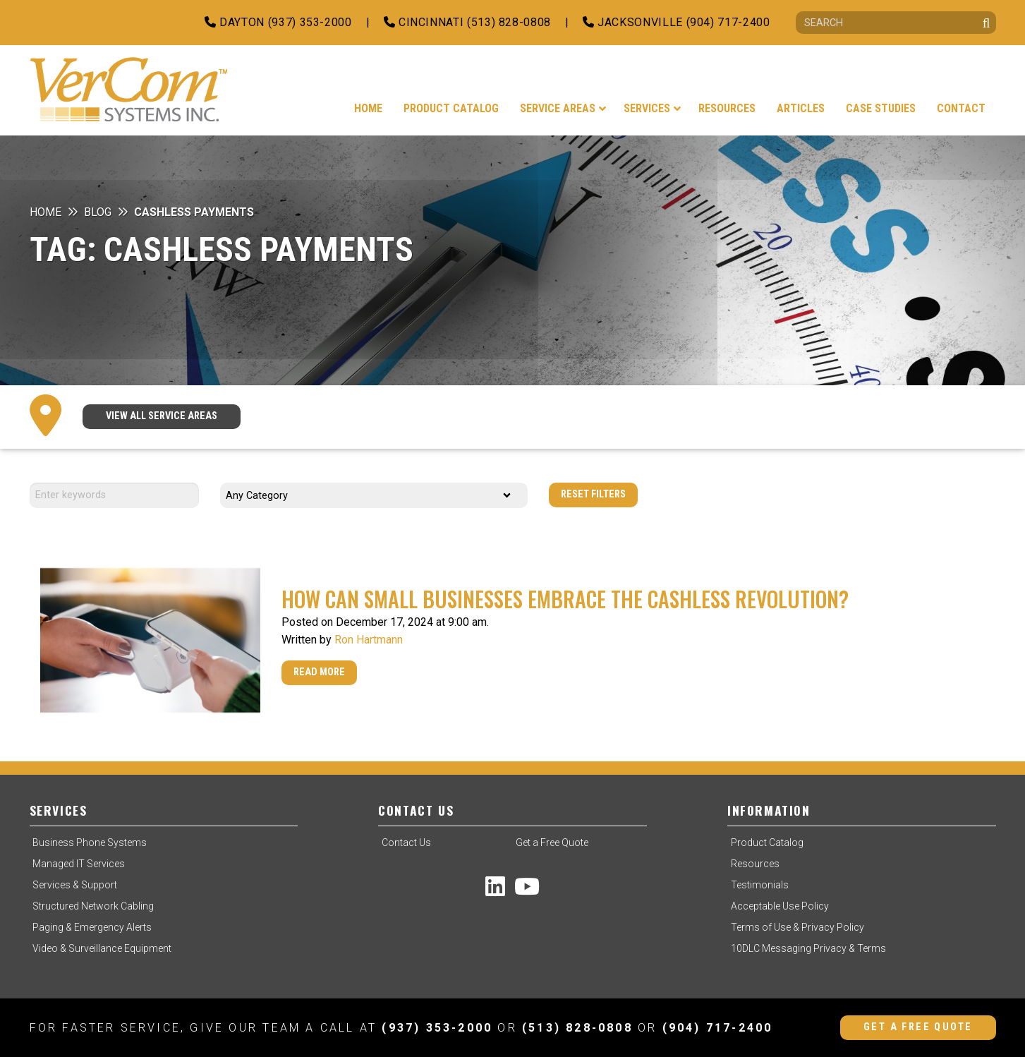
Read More (319, 672)
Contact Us (406, 842)
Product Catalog (767, 842)
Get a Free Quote (552, 842)
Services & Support (74, 884)
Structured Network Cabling (93, 906)
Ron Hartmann (368, 639)
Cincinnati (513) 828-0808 (467, 22)
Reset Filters (593, 494)
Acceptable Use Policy (780, 906)
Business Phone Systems (89, 842)
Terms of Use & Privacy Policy (797, 927)
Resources (755, 863)
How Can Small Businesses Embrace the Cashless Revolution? (565, 599)
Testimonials (760, 884)
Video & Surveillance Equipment (101, 948)
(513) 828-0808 (577, 1027)
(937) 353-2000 (437, 1027)
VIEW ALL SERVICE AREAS (161, 416)
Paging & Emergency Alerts (92, 927)
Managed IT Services (78, 863)
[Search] (896, 22)
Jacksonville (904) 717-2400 (676, 22)
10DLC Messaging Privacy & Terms (808, 948)
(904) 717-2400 (717, 1027)
